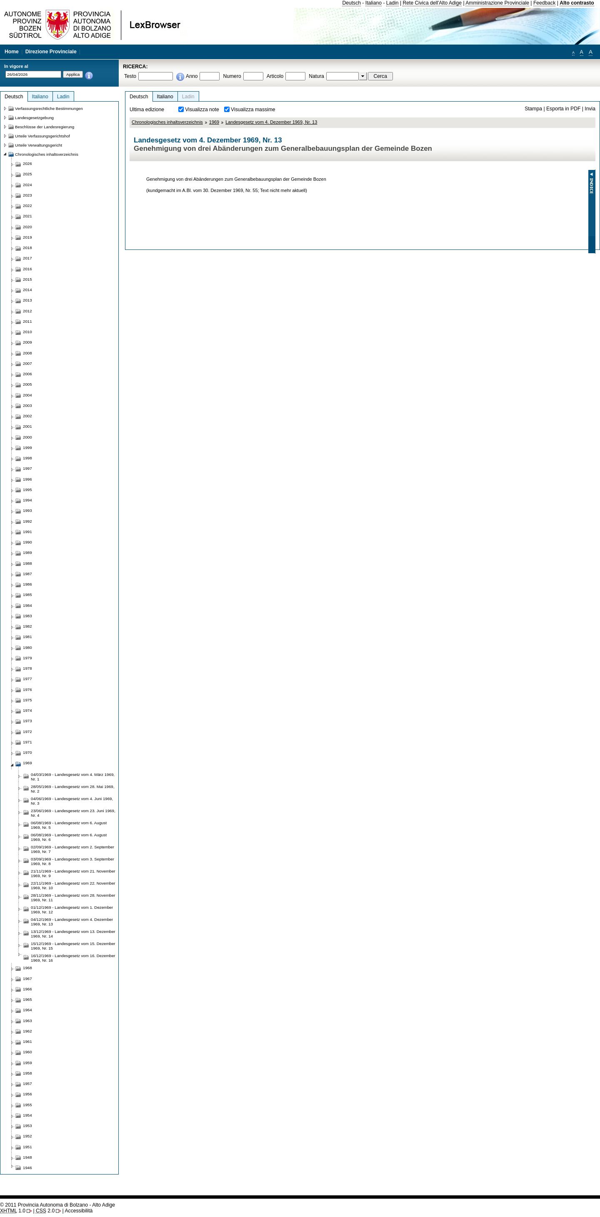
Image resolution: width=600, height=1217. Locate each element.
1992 (27, 521)
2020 (27, 226)
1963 (27, 1020)
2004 (27, 395)
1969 (214, 122)
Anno (192, 76)
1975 (27, 700)
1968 (27, 967)
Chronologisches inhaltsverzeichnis (167, 122)
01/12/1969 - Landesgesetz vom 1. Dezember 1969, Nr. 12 (72, 909)
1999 (27, 447)
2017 (27, 258)
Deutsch (351, 3)
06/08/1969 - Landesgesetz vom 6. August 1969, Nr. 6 (69, 837)
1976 (27, 689)
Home (12, 52)
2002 (27, 416)
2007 (27, 363)
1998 (27, 458)
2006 (27, 374)
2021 (27, 216)
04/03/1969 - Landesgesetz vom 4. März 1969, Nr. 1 (73, 776)
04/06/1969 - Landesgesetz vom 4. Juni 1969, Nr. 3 (72, 801)
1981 (27, 636)
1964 (27, 1010)
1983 (27, 615)
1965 (27, 999)
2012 (27, 311)
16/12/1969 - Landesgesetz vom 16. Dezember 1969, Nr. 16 (73, 958)
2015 (27, 279)
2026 (27, 163)
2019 (27, 237)
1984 (27, 605)
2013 (27, 300)
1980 (27, 647)
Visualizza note (202, 109)
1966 (27, 989)
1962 (27, 1031)
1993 (27, 510)
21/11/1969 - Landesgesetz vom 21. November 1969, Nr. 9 (73, 873)
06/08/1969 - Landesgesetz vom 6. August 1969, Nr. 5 (69, 825)
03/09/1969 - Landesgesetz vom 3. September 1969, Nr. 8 (72, 861)
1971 (27, 742)
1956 (27, 1094)
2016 (27, 269)
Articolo (275, 76)
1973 (27, 720)
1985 (27, 594)
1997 (27, 468)
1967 (27, 978)
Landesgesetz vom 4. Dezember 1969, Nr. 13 (271, 122)
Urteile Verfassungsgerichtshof (42, 136)
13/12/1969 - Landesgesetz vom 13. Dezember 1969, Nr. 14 (73, 933)
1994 (27, 500)
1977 (27, 678)
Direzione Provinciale (51, 52)
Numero (232, 76)
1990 (27, 542)
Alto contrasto (577, 3)
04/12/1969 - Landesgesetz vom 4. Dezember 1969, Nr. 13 (72, 921)
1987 (27, 573)
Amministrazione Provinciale (497, 3)
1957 (27, 1083)
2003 (27, 405)
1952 (27, 1136)
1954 (27, 1115)
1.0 (12, 1211)
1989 (27, 552)
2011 (27, 321)
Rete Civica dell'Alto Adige (432, 3)
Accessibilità (78, 1211)
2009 (27, 342)
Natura (316, 76)
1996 (27, 479)
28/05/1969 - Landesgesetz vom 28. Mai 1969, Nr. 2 (72, 788)
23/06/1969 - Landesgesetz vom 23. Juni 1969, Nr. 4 (73, 813)
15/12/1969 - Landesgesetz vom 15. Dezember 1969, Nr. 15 (73, 945)
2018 (27, 247)
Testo (130, 76)
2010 (27, 331)
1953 (27, 1125)
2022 (27, 205)
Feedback (544, 3)
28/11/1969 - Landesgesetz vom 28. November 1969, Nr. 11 (73, 897)
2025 (27, 174)
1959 (27, 1062)
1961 (27, 1041)
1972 (27, 731)
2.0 (45, 1211)
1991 (27, 531)
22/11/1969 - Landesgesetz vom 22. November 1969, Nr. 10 (73, 885)
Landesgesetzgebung (34, 117)
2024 (27, 184)
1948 (27, 1157)
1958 (27, 1073)
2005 (27, 384)
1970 (27, 752)
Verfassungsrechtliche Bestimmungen (49, 108)
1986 (27, 584)
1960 (27, 1052)
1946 (27, 1167)
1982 (27, 626)
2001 (27, 426)
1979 (27, 658)
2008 (27, 353)
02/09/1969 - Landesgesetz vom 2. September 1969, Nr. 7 (72, 849)
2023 (27, 195)
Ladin (392, 3)
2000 (27, 437)
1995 (27, 489)
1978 (27, 668)
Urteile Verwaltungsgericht (38, 145)
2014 (27, 289)
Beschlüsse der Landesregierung (44, 127)
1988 (27, 563)
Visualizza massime (253, 109)
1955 (27, 1104)
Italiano (373, 3)
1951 (27, 1147)
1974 (27, 710)
